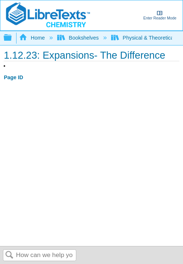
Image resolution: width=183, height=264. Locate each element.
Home (32, 38)
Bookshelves (78, 38)
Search (9, 255)
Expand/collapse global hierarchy (12, 38)
